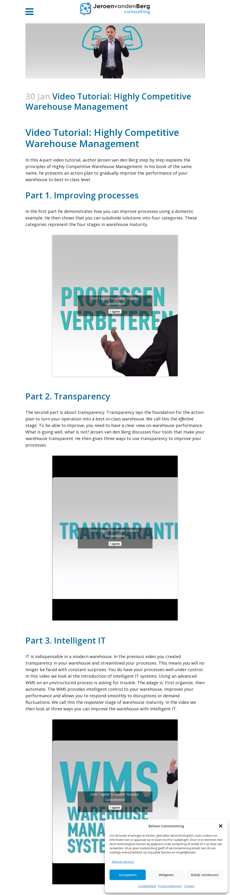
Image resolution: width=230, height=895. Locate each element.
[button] (220, 826)
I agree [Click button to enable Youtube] (115, 311)
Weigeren (166, 875)
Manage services (123, 862)
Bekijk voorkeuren (205, 875)
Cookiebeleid (147, 886)
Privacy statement (170, 886)
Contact (189, 886)
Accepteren (128, 875)
